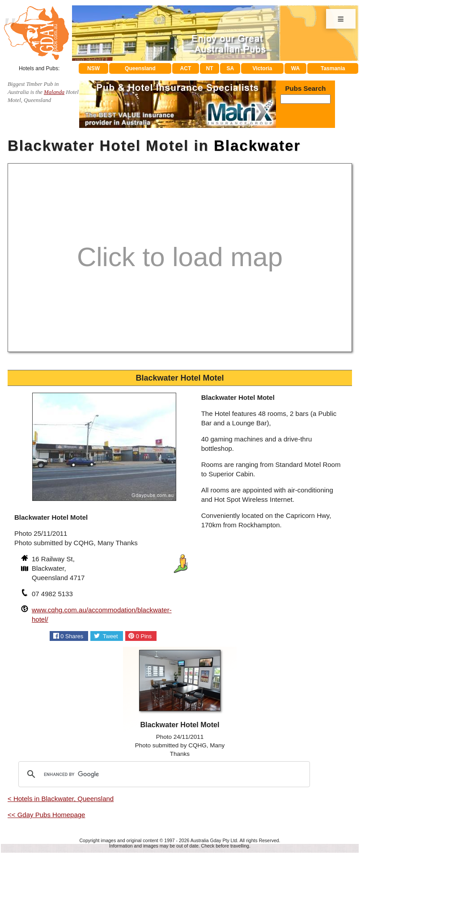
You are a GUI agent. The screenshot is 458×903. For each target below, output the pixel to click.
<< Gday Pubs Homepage (46, 814)
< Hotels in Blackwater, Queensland (61, 798)
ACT (185, 68)
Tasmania (333, 68)
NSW (93, 68)
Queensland (140, 68)
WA (295, 68)
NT (209, 68)
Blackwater (257, 145)
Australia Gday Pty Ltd (214, 840)
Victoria (262, 68)
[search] (163, 774)
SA (230, 68)
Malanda (54, 92)
